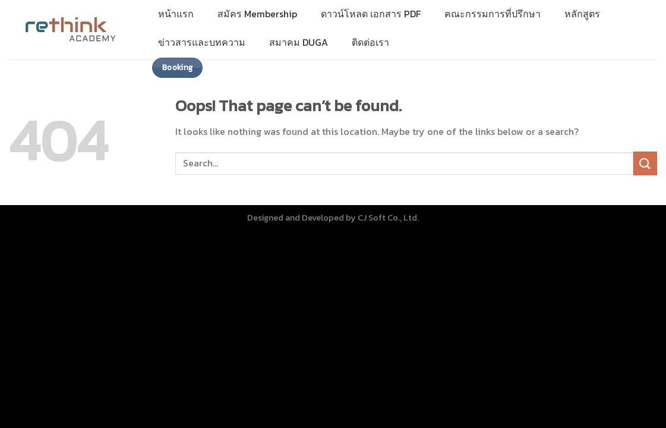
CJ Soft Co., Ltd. (388, 217)
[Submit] (645, 163)
